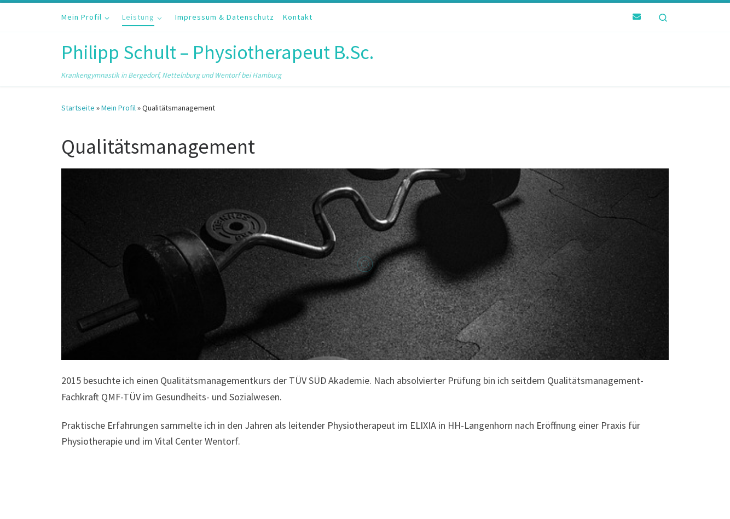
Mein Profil (118, 108)
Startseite (78, 108)
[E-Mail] (637, 17)
